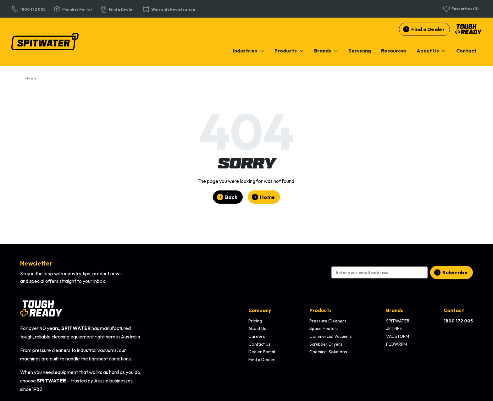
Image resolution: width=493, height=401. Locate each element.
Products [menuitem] (320, 310)
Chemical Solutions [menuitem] (328, 351)
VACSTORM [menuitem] (397, 336)
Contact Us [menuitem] (259, 344)
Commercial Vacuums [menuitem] (330, 336)
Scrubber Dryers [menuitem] (325, 344)
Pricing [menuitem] (255, 321)
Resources (394, 50)
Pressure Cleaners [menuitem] (327, 321)
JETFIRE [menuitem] (394, 328)
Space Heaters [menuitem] (324, 328)
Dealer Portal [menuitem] (261, 351)
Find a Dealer (428, 29)
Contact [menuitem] (454, 310)
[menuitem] (248, 50)
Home (31, 78)
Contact (466, 50)
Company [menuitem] (259, 310)
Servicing (359, 50)
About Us (431, 50)
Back (231, 197)
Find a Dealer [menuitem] (261, 359)
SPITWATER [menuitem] (397, 321)
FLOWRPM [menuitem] (396, 344)
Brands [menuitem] (394, 310)
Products (289, 50)
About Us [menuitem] (257, 328)
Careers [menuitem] (256, 336)
